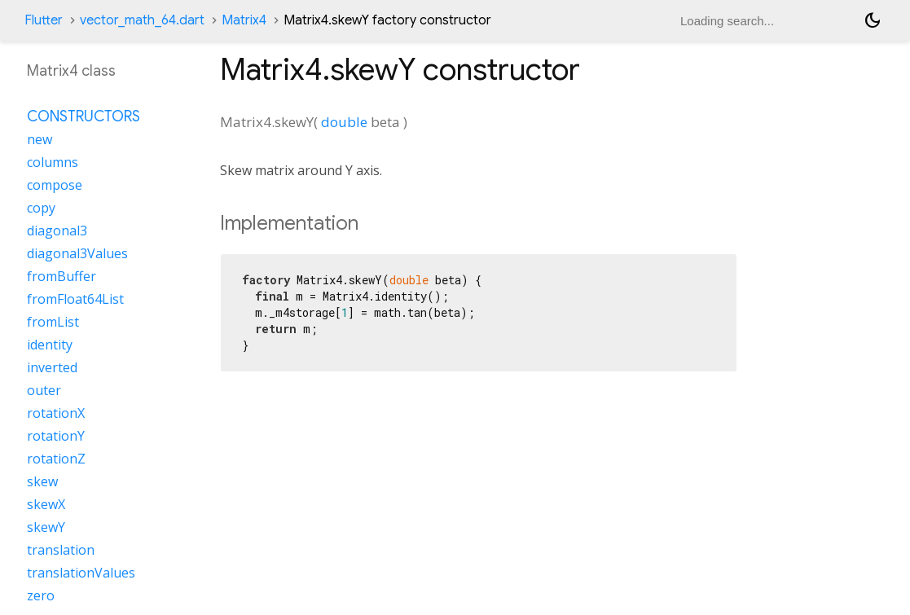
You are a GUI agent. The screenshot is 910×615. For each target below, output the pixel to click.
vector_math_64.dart (142, 20)
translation (61, 550)
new (39, 139)
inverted (52, 367)
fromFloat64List (75, 299)
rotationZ (56, 459)
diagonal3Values (77, 253)
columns (52, 162)
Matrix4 (244, 20)
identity (50, 345)
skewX (46, 504)
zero (41, 595)
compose (54, 185)
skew (42, 481)
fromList (53, 322)
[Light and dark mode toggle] (872, 20)
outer (44, 390)
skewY (46, 527)
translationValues (81, 573)
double (344, 121)
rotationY (56, 436)
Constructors (83, 116)
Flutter (43, 20)
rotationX (56, 413)
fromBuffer (61, 276)
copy (41, 208)
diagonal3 (57, 230)
